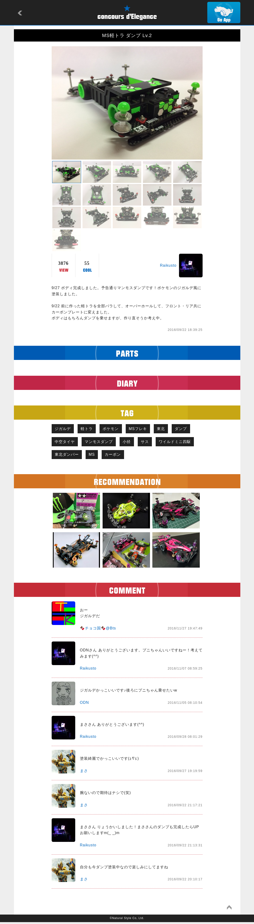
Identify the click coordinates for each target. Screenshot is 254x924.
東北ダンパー (111, 456)
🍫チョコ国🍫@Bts (98, 630)
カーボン (160, 456)
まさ (84, 773)
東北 (167, 429)
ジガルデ (63, 429)
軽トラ (89, 429)
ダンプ (188, 429)
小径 (130, 443)
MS (137, 456)
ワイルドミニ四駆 (71, 456)
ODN (84, 704)
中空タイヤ (65, 443)
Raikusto (168, 265)
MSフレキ (142, 429)
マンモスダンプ (101, 443)
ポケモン (114, 429)
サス (150, 443)
